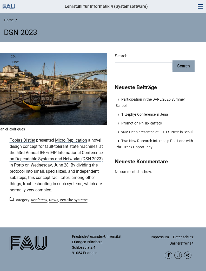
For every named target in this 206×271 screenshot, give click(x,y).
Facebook (168, 255)
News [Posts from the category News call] (53, 200)
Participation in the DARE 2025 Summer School (150, 102)
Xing (187, 255)
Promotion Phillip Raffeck (141, 123)
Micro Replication (71, 140)
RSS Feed (178, 255)
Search (121, 55)
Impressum (160, 237)
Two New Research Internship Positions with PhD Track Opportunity (154, 144)
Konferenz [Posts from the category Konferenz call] (39, 200)
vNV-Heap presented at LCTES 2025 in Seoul (156, 132)
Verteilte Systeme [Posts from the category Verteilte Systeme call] (74, 200)
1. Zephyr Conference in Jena (144, 114)
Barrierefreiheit (182, 243)
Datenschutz (183, 237)
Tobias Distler (22, 140)
